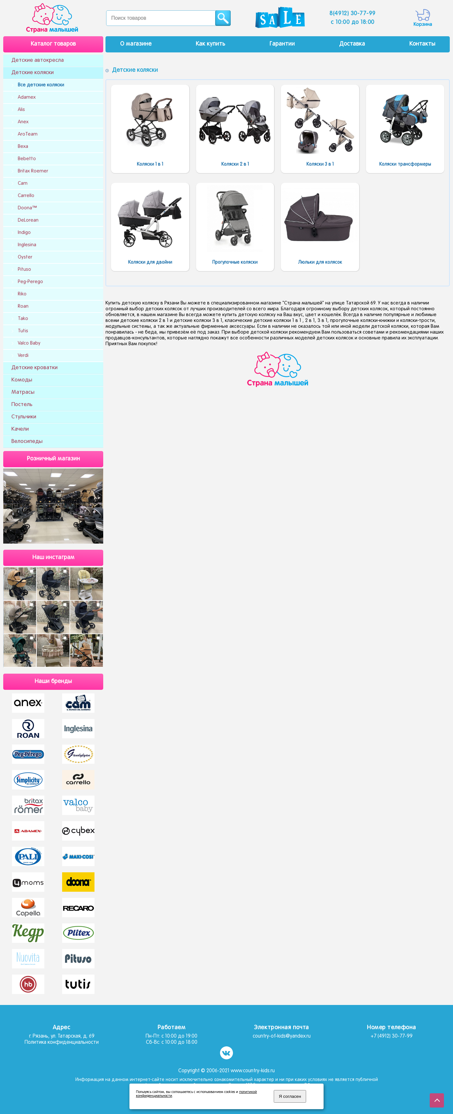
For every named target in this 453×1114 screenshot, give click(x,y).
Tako (23, 318)
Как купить (210, 44)
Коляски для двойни (150, 262)
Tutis (23, 331)
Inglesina (27, 245)
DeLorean (28, 220)
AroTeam (28, 134)
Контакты (422, 44)
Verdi (23, 355)
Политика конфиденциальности (62, 1042)
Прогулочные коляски (235, 262)
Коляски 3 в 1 (320, 164)
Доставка (352, 44)
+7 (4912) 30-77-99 (391, 1036)
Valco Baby (29, 343)
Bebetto (27, 159)
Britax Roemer (33, 171)
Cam (23, 183)
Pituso (24, 269)
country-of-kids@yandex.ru (282, 1036)
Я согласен (290, 1096)
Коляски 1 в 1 (150, 164)
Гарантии (282, 44)
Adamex (27, 97)
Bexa (23, 146)
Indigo (24, 232)
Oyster (25, 257)
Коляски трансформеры (405, 164)
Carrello (26, 195)
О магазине (135, 44)
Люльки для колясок (320, 262)
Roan (23, 306)
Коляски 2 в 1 (235, 164)
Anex (23, 122)
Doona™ (27, 208)
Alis (21, 109)
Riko (22, 294)
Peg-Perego (30, 282)
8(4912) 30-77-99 (352, 14)
